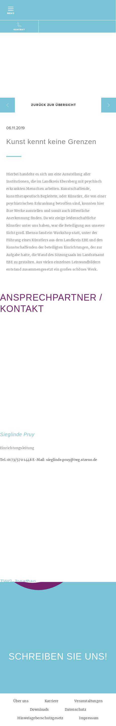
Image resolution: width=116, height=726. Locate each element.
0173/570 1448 (16, 460)
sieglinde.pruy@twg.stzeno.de (64, 460)
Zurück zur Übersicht (53, 105)
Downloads (39, 709)
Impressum (89, 718)
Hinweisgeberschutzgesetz (40, 718)
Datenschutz (75, 709)
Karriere (52, 701)
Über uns (21, 701)
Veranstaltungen (88, 701)
